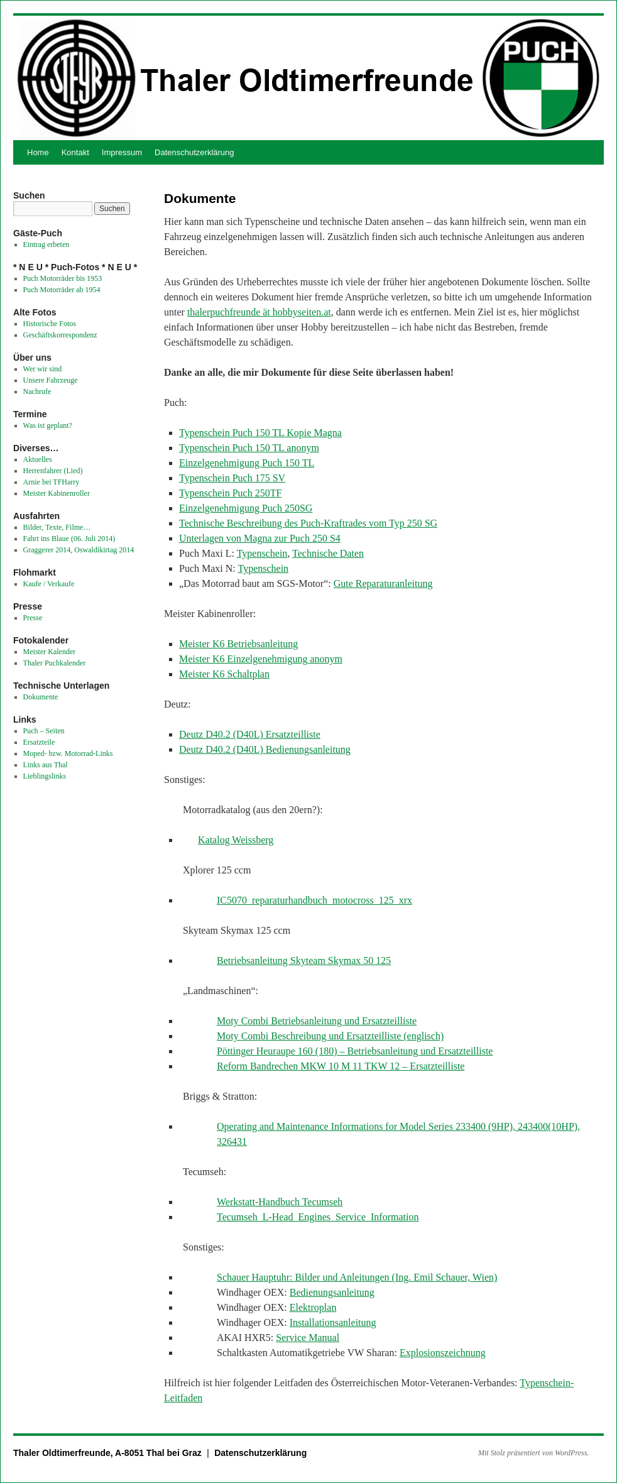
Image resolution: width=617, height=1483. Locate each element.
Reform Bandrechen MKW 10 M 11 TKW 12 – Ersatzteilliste (340, 1066)
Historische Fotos (49, 323)
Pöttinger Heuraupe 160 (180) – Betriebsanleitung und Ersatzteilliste (355, 1051)
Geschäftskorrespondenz (60, 335)
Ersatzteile (39, 742)
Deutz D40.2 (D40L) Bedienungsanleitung (265, 749)
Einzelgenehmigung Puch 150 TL (246, 462)
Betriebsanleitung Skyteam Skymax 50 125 (304, 960)
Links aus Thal (45, 764)
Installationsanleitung (333, 1322)
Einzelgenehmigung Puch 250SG (245, 508)
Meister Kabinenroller (56, 493)
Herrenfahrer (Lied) (53, 470)
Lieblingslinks (45, 776)
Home (38, 152)
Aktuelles (37, 459)
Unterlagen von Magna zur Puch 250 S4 (260, 538)
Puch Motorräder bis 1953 (62, 278)
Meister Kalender (49, 651)
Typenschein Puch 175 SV (232, 478)
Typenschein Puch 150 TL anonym (249, 447)
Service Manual (307, 1337)
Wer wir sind (42, 368)
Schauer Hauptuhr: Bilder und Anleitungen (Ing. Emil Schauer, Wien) (357, 1277)
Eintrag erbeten (46, 244)
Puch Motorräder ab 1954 (62, 289)
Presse (33, 617)
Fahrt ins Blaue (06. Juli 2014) (69, 538)
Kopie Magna (314, 432)
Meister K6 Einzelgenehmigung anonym (260, 659)
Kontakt (75, 152)
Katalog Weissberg (235, 840)
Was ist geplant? (47, 425)
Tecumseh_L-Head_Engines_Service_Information (317, 1217)
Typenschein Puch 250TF (230, 493)
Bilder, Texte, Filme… (57, 527)
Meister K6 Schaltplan (224, 674)
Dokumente (40, 696)
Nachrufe (37, 391)
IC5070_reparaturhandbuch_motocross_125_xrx (314, 900)
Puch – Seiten (44, 730)
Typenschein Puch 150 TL (233, 432)
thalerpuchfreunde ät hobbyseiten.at (259, 312)
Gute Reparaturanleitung (383, 583)
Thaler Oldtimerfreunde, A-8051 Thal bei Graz (108, 1453)
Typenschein (262, 553)
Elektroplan (313, 1307)
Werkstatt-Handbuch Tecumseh (279, 1201)
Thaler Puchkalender (54, 663)
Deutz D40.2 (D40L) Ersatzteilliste (249, 734)
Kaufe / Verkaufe (49, 583)
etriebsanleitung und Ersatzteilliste (347, 1020)
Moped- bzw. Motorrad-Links (68, 753)
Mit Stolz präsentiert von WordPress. (533, 1452)
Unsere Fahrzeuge (50, 380)
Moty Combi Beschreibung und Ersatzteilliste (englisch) (330, 1036)
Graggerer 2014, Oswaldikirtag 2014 (78, 549)
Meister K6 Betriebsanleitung (238, 643)
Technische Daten (328, 553)
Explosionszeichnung (443, 1352)
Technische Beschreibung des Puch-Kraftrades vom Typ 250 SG (308, 523)
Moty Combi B (247, 1020)
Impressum (122, 152)
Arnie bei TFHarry (51, 482)
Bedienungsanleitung (332, 1292)
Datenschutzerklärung (194, 152)
